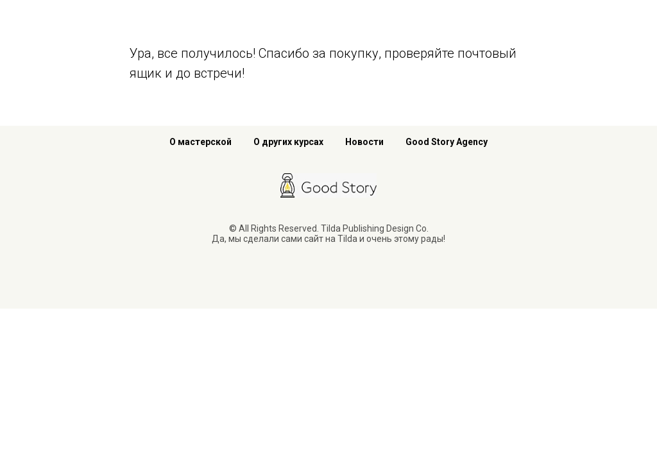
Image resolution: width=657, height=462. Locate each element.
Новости (364, 142)
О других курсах (288, 142)
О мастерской (200, 142)
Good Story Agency (446, 142)
